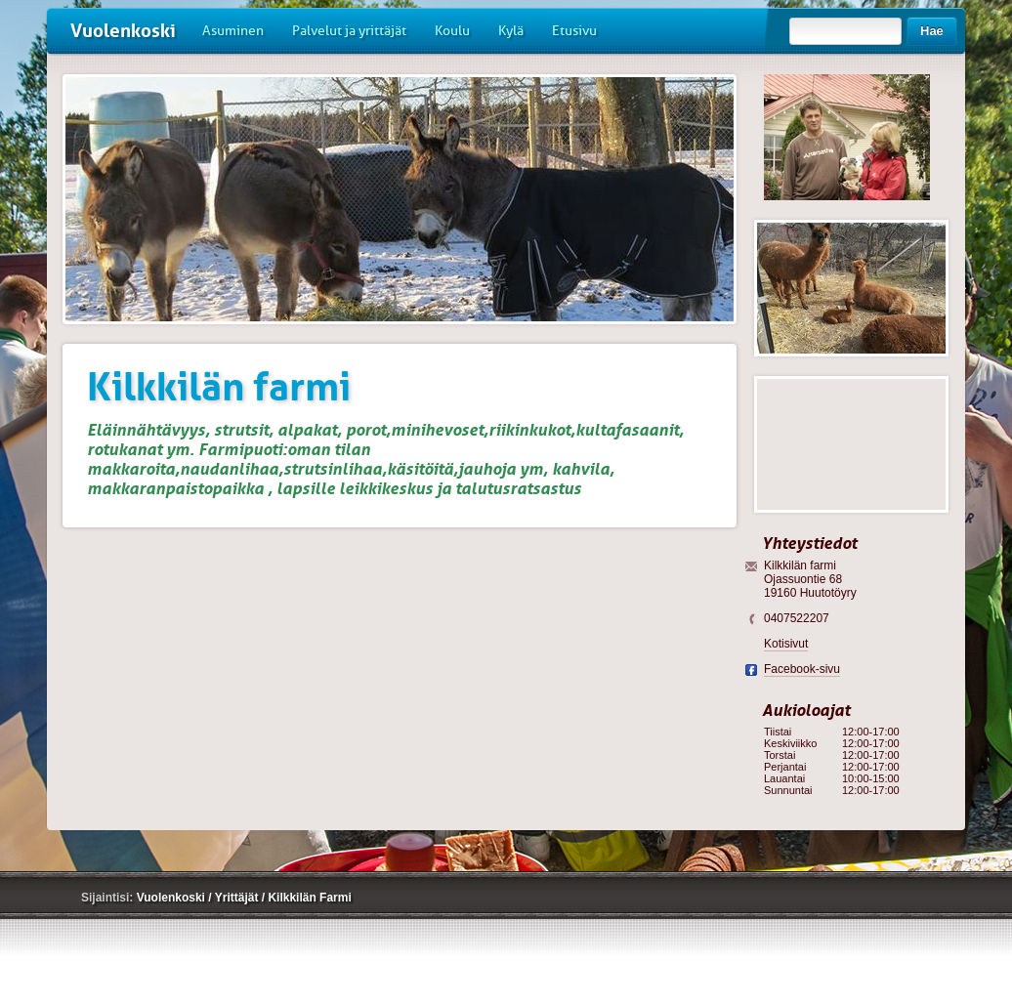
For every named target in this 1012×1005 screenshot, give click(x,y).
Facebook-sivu (802, 669)
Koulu (452, 30)
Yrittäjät (238, 897)
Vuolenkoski (123, 31)
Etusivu (574, 30)
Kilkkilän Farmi (309, 897)
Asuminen (233, 30)
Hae (932, 30)
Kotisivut (786, 643)
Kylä (511, 30)
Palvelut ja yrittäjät (349, 30)
